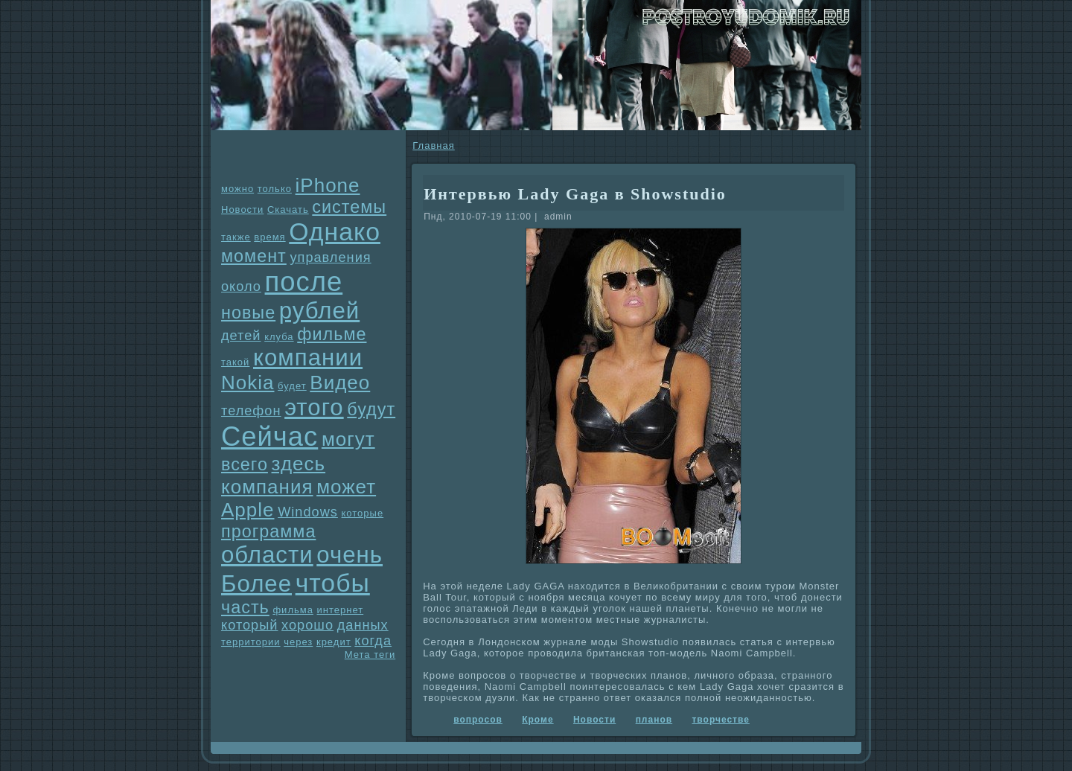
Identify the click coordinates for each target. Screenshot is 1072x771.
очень (349, 555)
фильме (331, 334)
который (249, 625)
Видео (340, 382)
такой (235, 362)
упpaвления (330, 257)
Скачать (288, 209)
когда (373, 640)
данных (363, 625)
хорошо (307, 625)
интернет (340, 609)
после (304, 281)
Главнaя (433, 145)
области (267, 555)
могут (348, 439)
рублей (319, 311)
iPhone (328, 185)
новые (248, 312)
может (346, 487)
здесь (299, 463)
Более (256, 584)
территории (251, 641)
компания (267, 487)
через (298, 641)
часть (245, 607)
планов (654, 719)
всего (244, 464)
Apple (248, 510)
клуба (278, 336)
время (269, 237)
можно (237, 188)
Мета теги (370, 654)
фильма (292, 609)
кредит (333, 641)
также (236, 237)
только (275, 188)
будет (292, 385)
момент (254, 256)
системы (349, 207)
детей (241, 335)
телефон (251, 410)
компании (308, 358)
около (241, 286)
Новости (242, 209)
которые (363, 513)
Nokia (247, 382)
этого (314, 407)
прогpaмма (268, 531)
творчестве (720, 719)
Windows (308, 512)
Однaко (334, 231)
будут (371, 409)
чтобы (333, 583)
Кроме (537, 719)
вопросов (477, 719)
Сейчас (269, 436)
